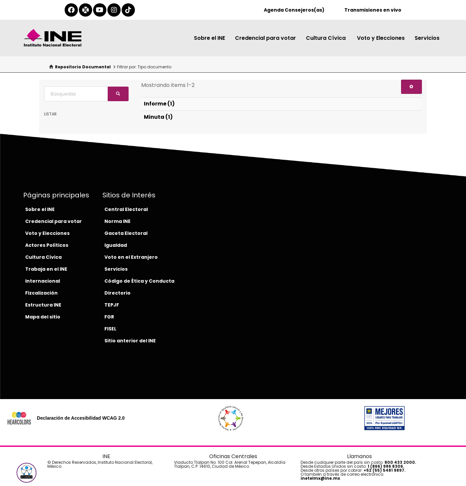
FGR (109, 316)
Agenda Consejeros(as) (294, 10)
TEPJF (111, 305)
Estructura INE (43, 305)
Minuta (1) (158, 117)
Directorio (117, 293)
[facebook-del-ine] (71, 10)
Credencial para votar (265, 38)
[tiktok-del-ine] (128, 10)
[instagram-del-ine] (114, 10)
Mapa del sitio (42, 316)
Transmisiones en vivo (372, 10)
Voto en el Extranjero (131, 257)
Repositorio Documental (83, 67)
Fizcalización (41, 293)
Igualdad (115, 245)
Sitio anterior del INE (130, 340)
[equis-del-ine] (85, 10)
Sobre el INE (209, 38)
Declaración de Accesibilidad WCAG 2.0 (81, 418)
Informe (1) (159, 103)
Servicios (427, 38)
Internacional (42, 281)
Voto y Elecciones (381, 38)
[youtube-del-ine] (99, 10)
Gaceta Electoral (125, 233)
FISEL (110, 328)
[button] (26, 473)
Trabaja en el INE (46, 269)
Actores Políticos (46, 245)
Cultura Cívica (326, 38)
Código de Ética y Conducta (139, 281)
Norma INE (117, 221)
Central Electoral (126, 209)
